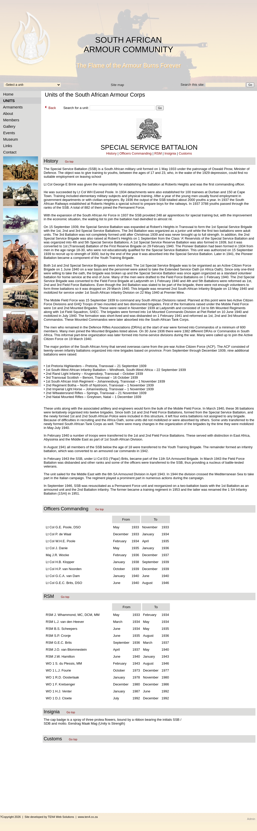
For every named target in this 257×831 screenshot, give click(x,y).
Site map (117, 85)
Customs (185, 153)
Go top (69, 161)
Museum (9, 139)
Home (7, 94)
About (7, 113)
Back (50, 108)
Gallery (8, 126)
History (111, 153)
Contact (8, 152)
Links (6, 145)
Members (10, 120)
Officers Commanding (135, 153)
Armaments (12, 107)
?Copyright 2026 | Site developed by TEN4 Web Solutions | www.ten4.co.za (49, 816)
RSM (158, 153)
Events (8, 133)
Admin (251, 818)
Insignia (170, 153)
